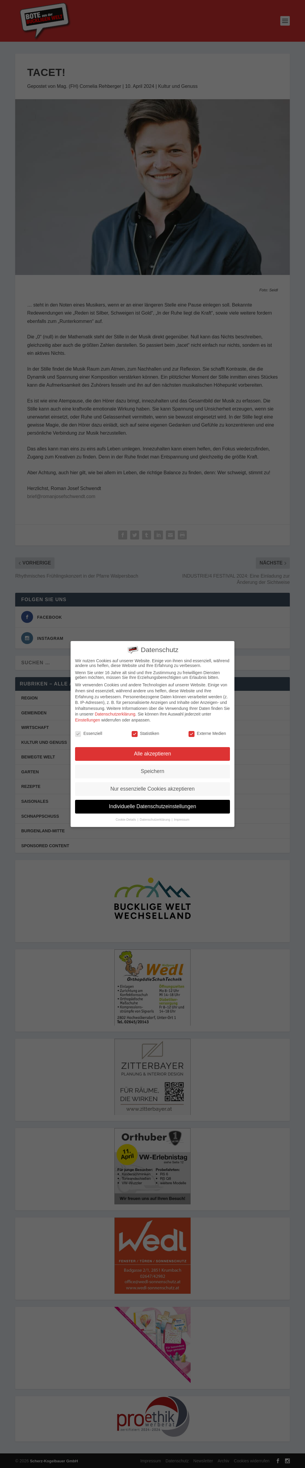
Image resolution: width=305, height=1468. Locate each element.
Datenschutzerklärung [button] (155, 819)
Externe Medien (207, 732)
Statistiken (145, 732)
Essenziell (88, 732)
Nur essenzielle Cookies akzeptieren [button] (152, 788)
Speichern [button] (152, 771)
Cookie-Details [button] (126, 819)
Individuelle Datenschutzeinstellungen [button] (152, 806)
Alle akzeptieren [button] (152, 753)
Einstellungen (87, 719)
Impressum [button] (181, 819)
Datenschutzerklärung (115, 713)
